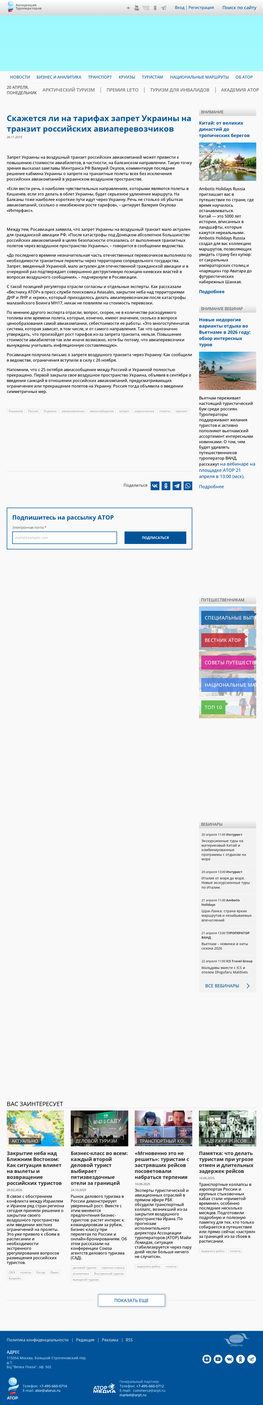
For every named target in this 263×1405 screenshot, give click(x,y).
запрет (124, 411)
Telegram (167, 7)
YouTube (140, 8)
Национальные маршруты (227, 669)
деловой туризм (84, 1252)
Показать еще (131, 1285)
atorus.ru (245, 1396)
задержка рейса (148, 1251)
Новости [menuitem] (20, 77)
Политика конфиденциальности (34, 1324)
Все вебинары (220, 970)
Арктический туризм (64, 90)
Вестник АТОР (215, 625)
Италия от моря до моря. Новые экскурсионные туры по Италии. (225, 867)
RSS (117, 1324)
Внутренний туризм (109, 1258)
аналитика (81, 1258)
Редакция (77, 1324)
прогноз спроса (113, 1252)
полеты (164, 411)
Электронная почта (28, 527)
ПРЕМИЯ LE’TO (109, 90)
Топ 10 (209, 692)
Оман (54, 1257)
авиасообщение (102, 411)
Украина (50, 411)
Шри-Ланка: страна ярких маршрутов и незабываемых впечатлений (226, 900)
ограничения (144, 411)
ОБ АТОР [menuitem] (244, 77)
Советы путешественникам (228, 647)
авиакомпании (73, 411)
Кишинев (16, 411)
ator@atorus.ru (48, 1374)
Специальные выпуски (224, 602)
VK (149, 7)
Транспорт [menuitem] (100, 77)
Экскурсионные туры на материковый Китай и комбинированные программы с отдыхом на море (223, 834)
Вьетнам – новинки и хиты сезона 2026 (224, 930)
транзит (182, 411)
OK (158, 8)
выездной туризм (86, 1264)
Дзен (131, 7)
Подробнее (210, 471)
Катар (40, 1257)
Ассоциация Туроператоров (29, 6)
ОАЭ (12, 1257)
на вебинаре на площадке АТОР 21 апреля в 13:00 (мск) (226, 456)
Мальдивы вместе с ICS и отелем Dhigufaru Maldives (224, 954)
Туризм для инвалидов (157, 90)
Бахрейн (15, 1263)
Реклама (100, 1324)
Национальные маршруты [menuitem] (199, 77)
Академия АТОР (207, 90)
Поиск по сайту (241, 7)
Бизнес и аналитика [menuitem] (59, 77)
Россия (33, 411)
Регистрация (204, 7)
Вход (183, 7)
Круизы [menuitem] (127, 77)
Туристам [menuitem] (152, 77)
